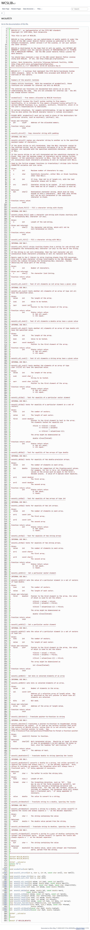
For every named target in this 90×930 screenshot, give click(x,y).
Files (39, 9)
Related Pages (16, 9)
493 (4, 901)
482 (4, 882)
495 (4, 905)
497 (4, 908)
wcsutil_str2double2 (22, 910)
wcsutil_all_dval (21, 883)
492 (4, 899)
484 (4, 885)
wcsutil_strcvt (20, 873)
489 (4, 894)
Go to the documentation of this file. (14, 24)
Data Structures (29, 9)
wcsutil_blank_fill (22, 876)
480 (4, 878)
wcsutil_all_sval (21, 885)
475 (4, 869)
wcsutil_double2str (22, 905)
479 (4, 876)
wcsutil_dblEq (20, 890)
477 (4, 873)
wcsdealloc (18, 869)
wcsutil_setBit (20, 901)
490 (4, 896)
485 (4, 887)
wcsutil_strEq (20, 896)
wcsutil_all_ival (21, 882)
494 (4, 903)
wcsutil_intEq (20, 894)
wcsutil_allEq (20, 887)
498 (4, 910)
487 (4, 890)
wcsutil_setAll (20, 897)
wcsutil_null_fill (21, 878)
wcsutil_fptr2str (22, 903)
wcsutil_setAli (20, 899)
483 (4, 883)
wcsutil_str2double (22, 908)
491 (4, 897)
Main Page (5, 9)
